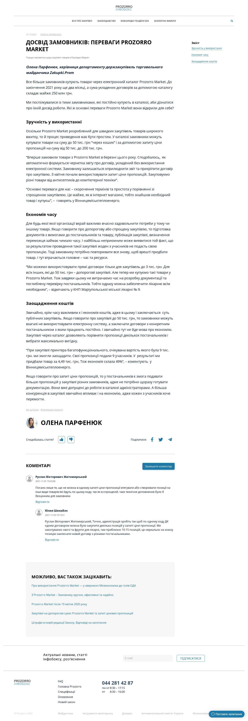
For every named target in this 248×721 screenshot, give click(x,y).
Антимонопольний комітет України (162, 713)
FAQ (60, 681)
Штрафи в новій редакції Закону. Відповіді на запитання (69, 622)
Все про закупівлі (82, 20)
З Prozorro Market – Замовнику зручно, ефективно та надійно (72, 595)
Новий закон (66, 702)
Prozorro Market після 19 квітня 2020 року (59, 604)
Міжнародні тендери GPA (135, 20)
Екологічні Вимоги (165, 20)
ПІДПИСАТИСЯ (190, 658)
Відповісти (42, 502)
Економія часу (200, 54)
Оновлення (65, 697)
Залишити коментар (158, 466)
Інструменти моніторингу (97, 713)
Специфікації (66, 692)
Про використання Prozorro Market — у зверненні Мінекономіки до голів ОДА (84, 585)
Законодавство (106, 20)
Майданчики (65, 713)
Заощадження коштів (204, 61)
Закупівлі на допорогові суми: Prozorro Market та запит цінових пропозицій (82, 613)
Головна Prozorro (69, 686)
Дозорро (127, 713)
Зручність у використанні (207, 48)
